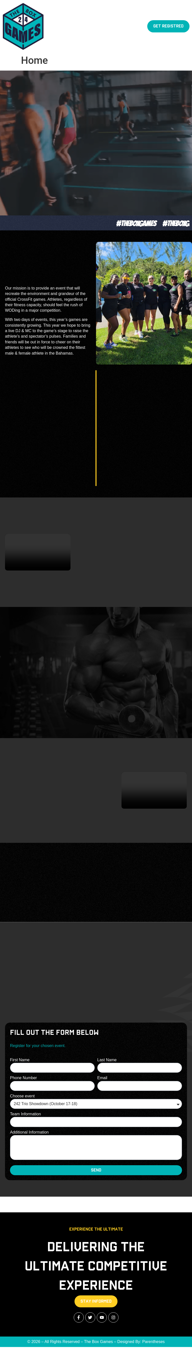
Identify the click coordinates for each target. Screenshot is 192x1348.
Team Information (25, 1114)
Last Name (106, 1060)
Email (102, 1078)
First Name (20, 1060)
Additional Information (29, 1132)
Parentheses (153, 1342)
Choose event (22, 1096)
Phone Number (23, 1078)
